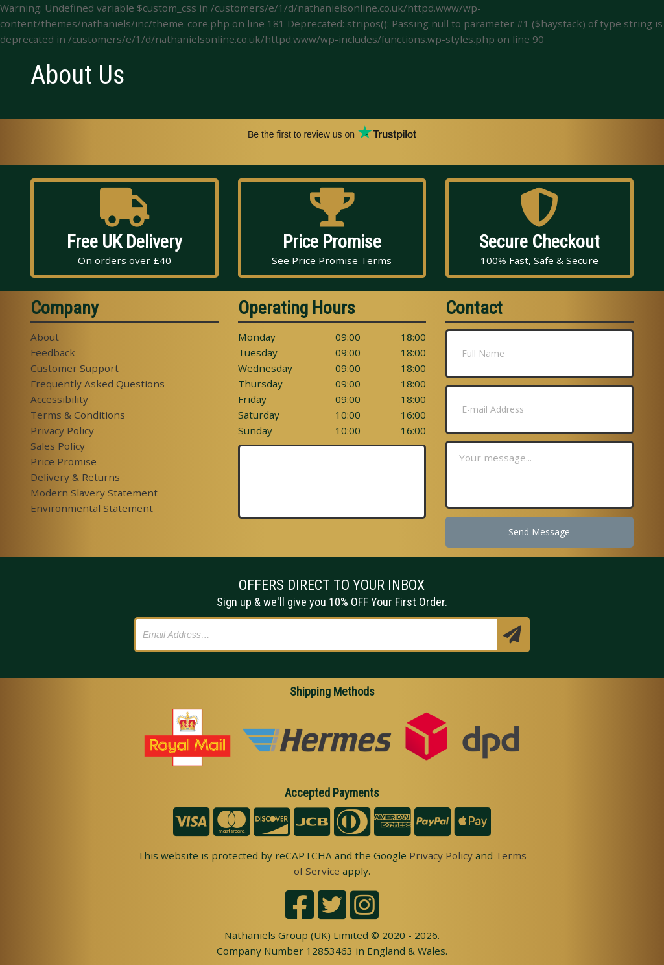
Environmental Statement (91, 508)
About (44, 336)
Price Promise (63, 461)
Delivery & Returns (75, 476)
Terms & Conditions (77, 414)
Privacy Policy (62, 430)
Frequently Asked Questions (97, 383)
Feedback (52, 352)
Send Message (539, 532)
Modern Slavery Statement (94, 492)
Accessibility (59, 399)
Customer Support (74, 367)
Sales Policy (57, 445)
